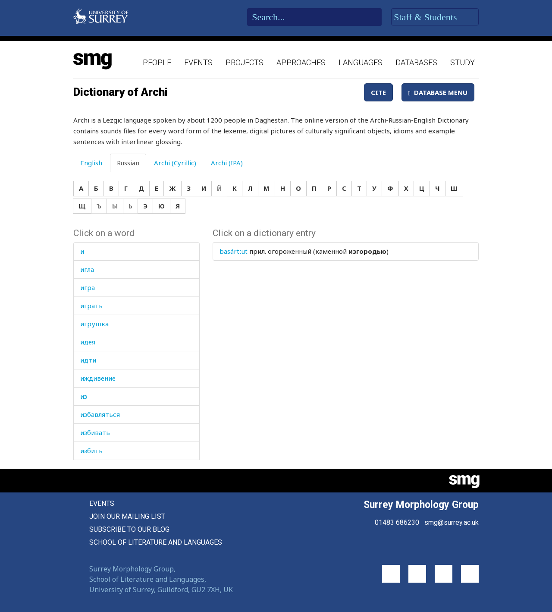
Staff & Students (435, 17)
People (157, 62)
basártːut (234, 251)
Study (462, 62)
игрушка (94, 323)
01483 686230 (397, 522)
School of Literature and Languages (155, 542)
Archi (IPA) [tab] (227, 162)
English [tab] (91, 162)
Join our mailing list (127, 516)
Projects (244, 62)
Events (198, 62)
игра (87, 287)
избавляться (100, 414)
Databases (416, 62)
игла (87, 269)
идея (87, 342)
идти (88, 360)
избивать (95, 432)
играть (91, 305)
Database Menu (437, 92)
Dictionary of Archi (120, 91)
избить (91, 450)
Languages (361, 62)
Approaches (301, 62)
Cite (378, 92)
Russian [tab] (128, 162)
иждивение (98, 378)
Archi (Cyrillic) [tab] (175, 162)
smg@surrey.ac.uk (451, 522)
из (83, 396)
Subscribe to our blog (129, 529)
